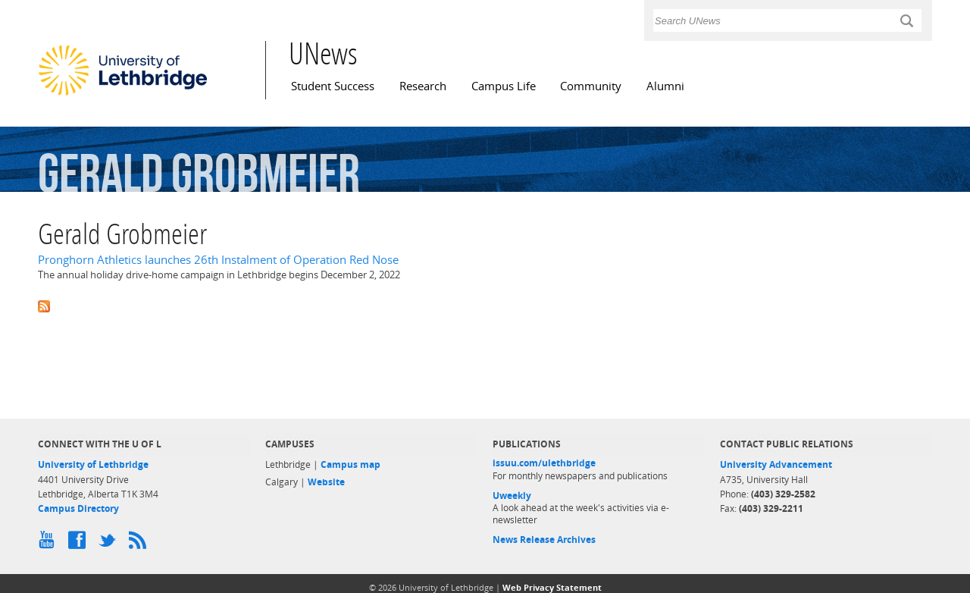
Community (590, 86)
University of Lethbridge (93, 464)
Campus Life (503, 86)
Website (326, 482)
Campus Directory (78, 508)
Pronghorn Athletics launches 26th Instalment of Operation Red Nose (218, 260)
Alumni (665, 86)
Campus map (350, 464)
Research (422, 86)
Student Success (332, 86)
